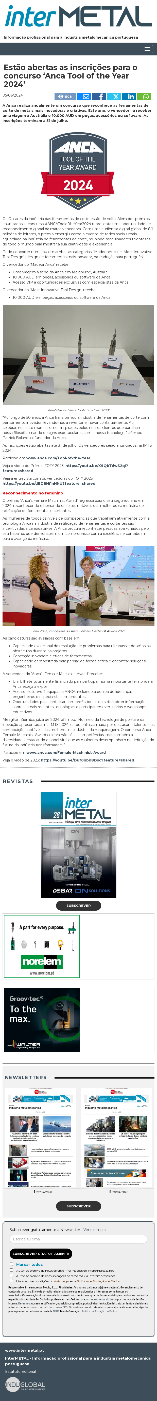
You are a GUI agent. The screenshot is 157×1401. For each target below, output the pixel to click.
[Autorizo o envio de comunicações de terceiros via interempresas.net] (11, 1275)
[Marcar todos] (11, 1264)
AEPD (56, 1311)
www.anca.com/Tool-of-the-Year (58, 458)
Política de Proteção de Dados (98, 1281)
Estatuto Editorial (20, 1371)
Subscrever (78, 906)
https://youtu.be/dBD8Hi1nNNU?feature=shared (49, 483)
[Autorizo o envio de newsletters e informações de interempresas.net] (11, 1270)
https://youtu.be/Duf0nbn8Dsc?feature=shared (87, 760)
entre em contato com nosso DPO (47, 1307)
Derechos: (24, 1303)
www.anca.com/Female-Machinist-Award (66, 752)
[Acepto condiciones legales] (11, 1280)
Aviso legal (61, 1281)
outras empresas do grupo (101, 1299)
